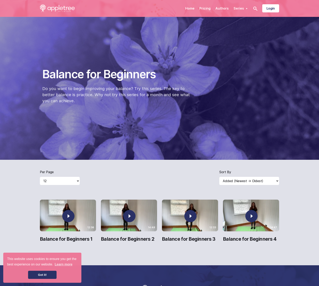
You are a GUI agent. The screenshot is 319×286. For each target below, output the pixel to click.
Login (271, 8)
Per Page (47, 172)
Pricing (205, 8)
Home (189, 8)
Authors (222, 8)
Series (241, 8)
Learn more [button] (63, 264)
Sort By (225, 172)
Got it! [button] (42, 274)
